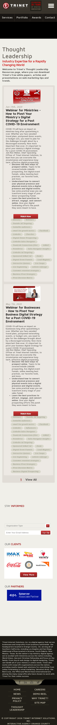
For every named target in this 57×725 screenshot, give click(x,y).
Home (17, 689)
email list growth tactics (23, 231)
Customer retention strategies (26, 270)
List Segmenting (20, 267)
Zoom (39, 256)
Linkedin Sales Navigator (24, 241)
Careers (39, 689)
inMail (46, 245)
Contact (50, 17)
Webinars (30, 220)
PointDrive (18, 249)
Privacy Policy (17, 699)
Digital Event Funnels (22, 260)
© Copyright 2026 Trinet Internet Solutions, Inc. (29, 719)
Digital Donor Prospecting (24, 238)
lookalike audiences (21, 227)
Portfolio (22, 17)
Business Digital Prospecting (26, 471)
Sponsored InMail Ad (22, 256)
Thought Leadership (17, 708)
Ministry (16, 220)
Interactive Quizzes (21, 263)
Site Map (39, 702)
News (17, 694)
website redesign (39, 267)
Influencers (31, 428)
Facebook (44, 231)
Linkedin (17, 234)
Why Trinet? (40, 698)
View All (31, 479)
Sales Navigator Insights (38, 249)
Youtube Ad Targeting (22, 223)
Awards (36, 17)
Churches (30, 234)
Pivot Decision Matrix (22, 278)
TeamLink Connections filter (25, 245)
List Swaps (40, 263)
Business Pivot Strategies (24, 274)
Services (7, 17)
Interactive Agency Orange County (28, 723)
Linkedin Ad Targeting (22, 252)
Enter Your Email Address (17, 533)
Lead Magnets (44, 260)
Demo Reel (40, 694)
